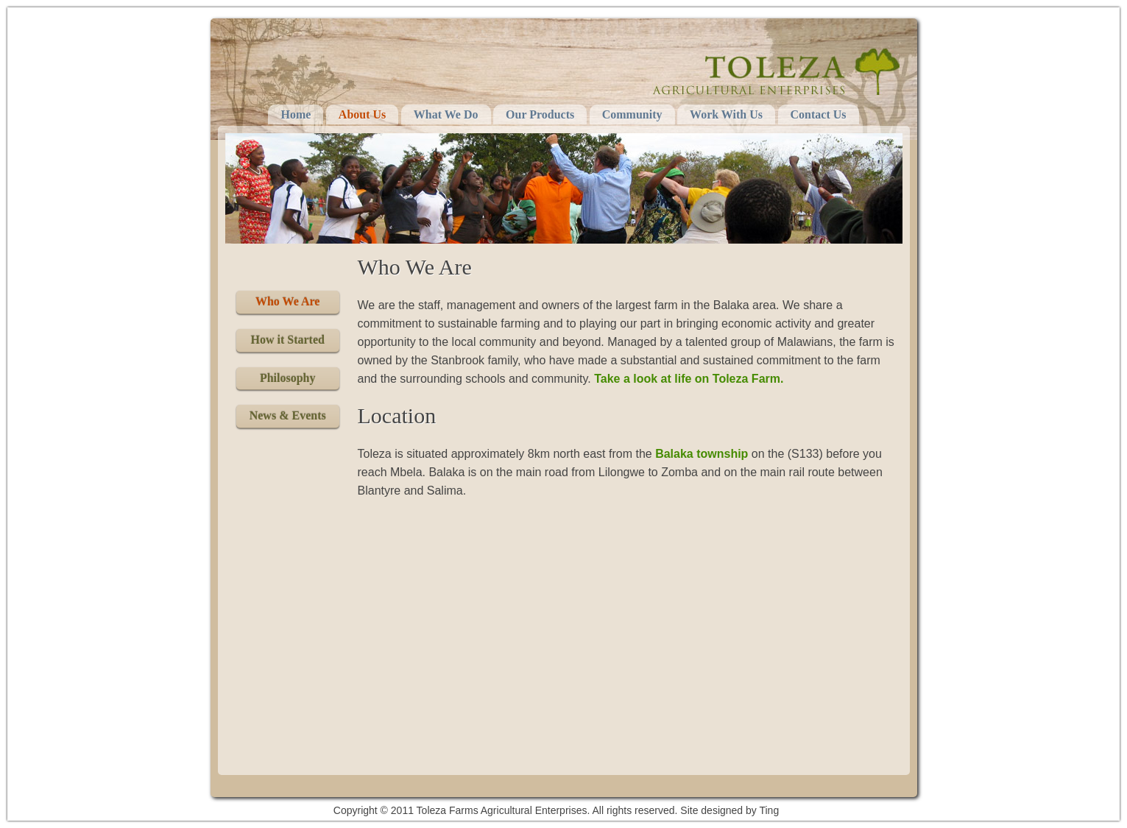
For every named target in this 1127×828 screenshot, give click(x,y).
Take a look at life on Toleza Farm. (688, 378)
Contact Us (819, 114)
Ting (769, 810)
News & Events (288, 415)
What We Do (446, 114)
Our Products (540, 114)
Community (632, 114)
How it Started (287, 339)
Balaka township (701, 453)
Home (295, 114)
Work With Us (726, 114)
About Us (362, 114)
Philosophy (288, 378)
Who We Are (287, 301)
